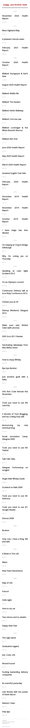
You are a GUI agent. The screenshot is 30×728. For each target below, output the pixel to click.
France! (5, 591)
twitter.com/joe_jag (6, 726)
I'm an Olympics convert (13, 282)
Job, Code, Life (8, 655)
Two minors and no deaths (14, 617)
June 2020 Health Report (13, 147)
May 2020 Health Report (13, 156)
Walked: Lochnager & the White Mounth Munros (15, 129)
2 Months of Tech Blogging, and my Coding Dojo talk (15, 415)
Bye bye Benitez (9, 368)
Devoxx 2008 (8, 518)
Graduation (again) (10, 646)
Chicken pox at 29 (10, 302)
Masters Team (8, 703)
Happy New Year (9, 625)
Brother (5, 530)
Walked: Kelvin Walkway (12, 110)
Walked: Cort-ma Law (11, 119)
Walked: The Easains (11, 102)
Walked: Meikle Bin (10, 93)
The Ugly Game (9, 637)
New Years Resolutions (12, 570)
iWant (4, 562)
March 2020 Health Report (14, 164)
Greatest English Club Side (14, 173)
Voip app (6, 711)
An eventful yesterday (12, 683)
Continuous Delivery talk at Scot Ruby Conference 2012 (15, 292)
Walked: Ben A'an (10, 139)
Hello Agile (7, 600)
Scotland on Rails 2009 (12, 487)
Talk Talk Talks (8, 459)
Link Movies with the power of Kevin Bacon (15, 693)
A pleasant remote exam (13, 39)
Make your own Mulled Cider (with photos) (15, 326)
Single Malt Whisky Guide (13, 478)
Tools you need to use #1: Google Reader (15, 508)
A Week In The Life (10, 553)
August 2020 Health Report (14, 85)
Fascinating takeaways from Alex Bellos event (15, 346)
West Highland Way (11, 30)
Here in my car (8, 608)
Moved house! (8, 663)
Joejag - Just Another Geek (15, 4)
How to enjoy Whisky (11, 359)
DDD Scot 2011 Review (12, 336)
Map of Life (7, 583)
